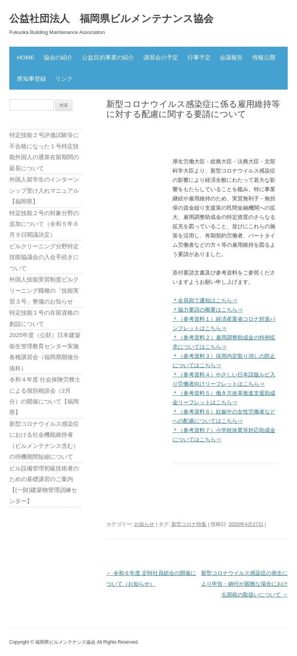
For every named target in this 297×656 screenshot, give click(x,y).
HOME (25, 57)
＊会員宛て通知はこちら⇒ (204, 300)
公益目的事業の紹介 (108, 57)
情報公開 (263, 57)
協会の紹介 (58, 57)
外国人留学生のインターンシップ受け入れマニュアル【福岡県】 (44, 190)
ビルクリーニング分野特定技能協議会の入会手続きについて (44, 257)
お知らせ (144, 524)
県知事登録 (31, 78)
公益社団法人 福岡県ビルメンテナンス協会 (111, 18)
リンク (64, 78)
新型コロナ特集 (189, 524)
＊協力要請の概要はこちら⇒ (207, 310)
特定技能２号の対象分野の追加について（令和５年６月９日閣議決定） (44, 224)
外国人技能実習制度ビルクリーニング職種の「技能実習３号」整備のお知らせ (44, 290)
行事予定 (199, 57)
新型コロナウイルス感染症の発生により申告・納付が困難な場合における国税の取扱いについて (244, 584)
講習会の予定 (160, 57)
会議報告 (231, 57)
